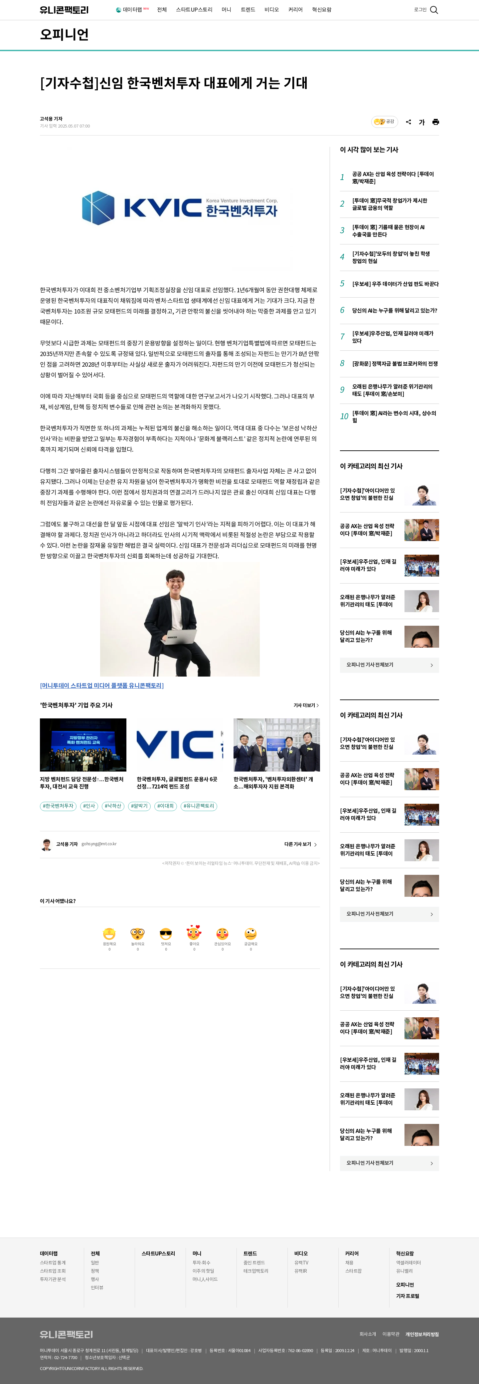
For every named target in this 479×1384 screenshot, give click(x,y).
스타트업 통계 (53, 1263)
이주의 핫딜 (203, 1271)
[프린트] (435, 122)
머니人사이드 (205, 1279)
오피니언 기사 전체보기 (370, 665)
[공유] (408, 122)
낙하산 (114, 806)
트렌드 (248, 10)
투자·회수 (201, 1263)
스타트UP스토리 (194, 10)
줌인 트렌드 (254, 1263)
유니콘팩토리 (64, 10)
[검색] (434, 10)
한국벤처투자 (60, 806)
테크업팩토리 (255, 1271)
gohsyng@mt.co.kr (98, 844)
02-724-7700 (73, 1357)
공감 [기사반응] (390, 121)
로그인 (420, 10)
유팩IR (300, 1271)
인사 (90, 806)
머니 (226, 10)
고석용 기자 (51, 119)
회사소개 (368, 1334)
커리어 (295, 10)
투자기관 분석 (53, 1279)
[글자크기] (422, 122)
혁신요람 (321, 10)
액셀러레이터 (408, 1263)
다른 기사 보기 (297, 844)
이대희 (167, 806)
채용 (349, 1263)
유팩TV (301, 1263)
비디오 (271, 10)
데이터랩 (135, 10)
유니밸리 (404, 1271)
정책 (95, 1271)
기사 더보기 (304, 705)
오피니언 (64, 35)
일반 (95, 1263)
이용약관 (391, 1334)
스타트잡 (353, 1271)
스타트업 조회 (53, 1271)
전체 (162, 10)
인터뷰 (97, 1288)
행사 (95, 1279)
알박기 (141, 806)
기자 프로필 (407, 1296)
